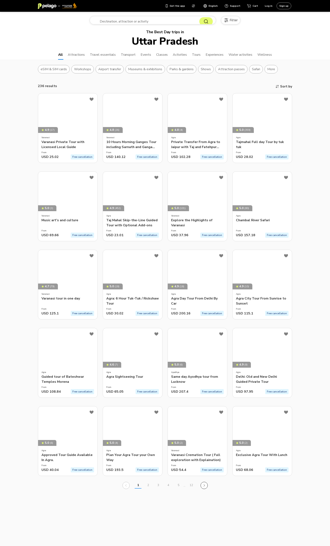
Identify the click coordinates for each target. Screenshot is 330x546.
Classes (161, 57)
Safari (256, 72)
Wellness (275, 57)
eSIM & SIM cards (54, 72)
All (49, 57)
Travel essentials (96, 57)
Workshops (82, 72)
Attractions (67, 57)
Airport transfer (109, 72)
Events (144, 57)
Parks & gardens (181, 72)
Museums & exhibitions (145, 72)
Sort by (283, 89)
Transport (124, 57)
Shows (206, 72)
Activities (181, 57)
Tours (199, 57)
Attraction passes (231, 72)
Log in (268, 6)
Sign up (284, 6)
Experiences (219, 57)
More (271, 72)
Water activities (248, 57)
